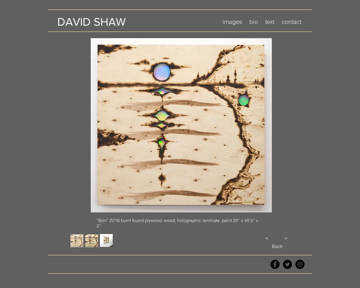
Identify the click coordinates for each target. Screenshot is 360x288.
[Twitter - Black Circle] (287, 264)
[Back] (277, 246)
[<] (267, 237)
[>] (286, 237)
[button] (232, 22)
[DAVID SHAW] (91, 22)
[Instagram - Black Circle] (300, 264)
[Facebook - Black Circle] (275, 264)
